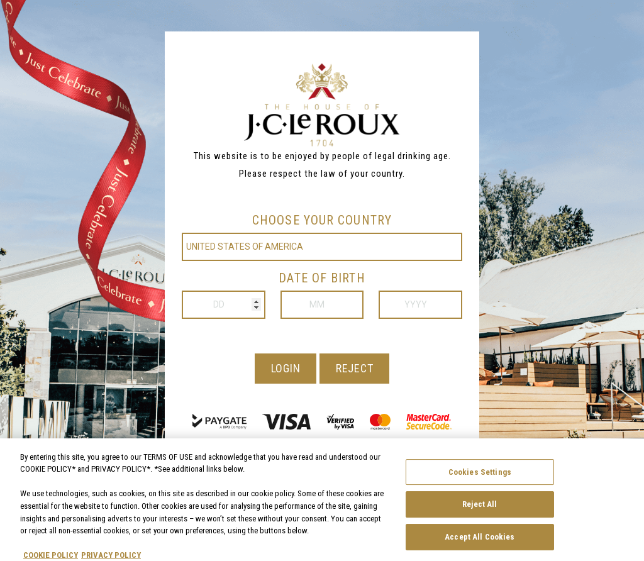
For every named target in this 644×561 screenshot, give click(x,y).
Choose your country (322, 220)
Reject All (479, 509)
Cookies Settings (479, 477)
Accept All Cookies (479, 542)
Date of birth (322, 278)
